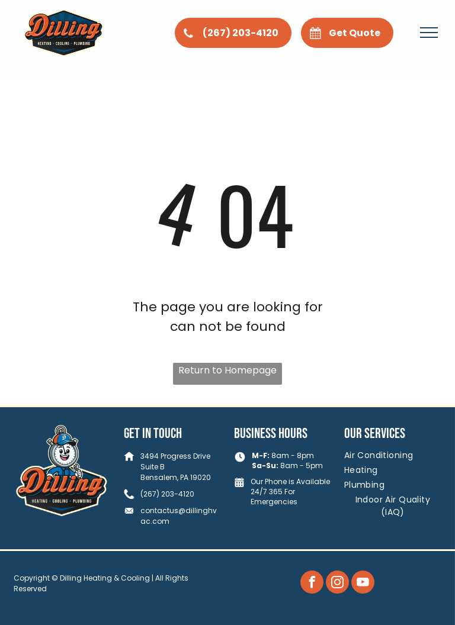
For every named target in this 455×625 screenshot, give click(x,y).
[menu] (429, 32)
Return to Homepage (227, 370)
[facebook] (311, 584)
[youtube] (362, 584)
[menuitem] (392, 455)
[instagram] (337, 584)
